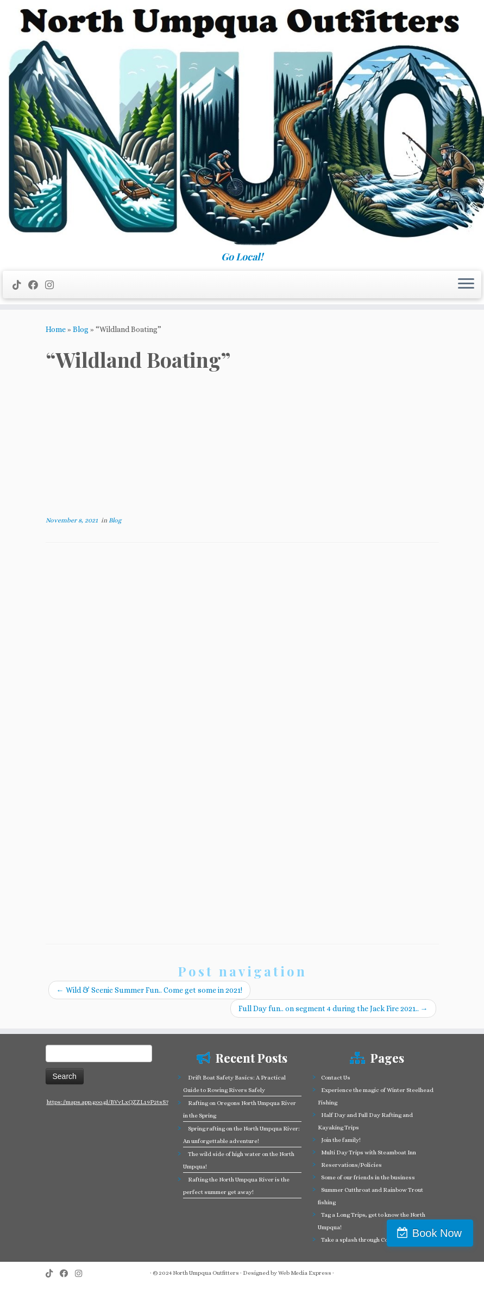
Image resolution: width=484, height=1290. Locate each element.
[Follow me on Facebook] (36, 285)
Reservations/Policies (351, 1164)
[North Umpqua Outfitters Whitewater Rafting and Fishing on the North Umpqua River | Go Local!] (242, 125)
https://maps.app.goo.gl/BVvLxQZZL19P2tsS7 (107, 1102)
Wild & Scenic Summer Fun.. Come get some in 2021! (149, 990)
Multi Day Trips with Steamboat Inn (368, 1152)
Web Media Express (304, 1272)
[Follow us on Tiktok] (20, 285)
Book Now (437, 1233)
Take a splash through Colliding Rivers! (373, 1239)
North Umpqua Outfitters (206, 1272)
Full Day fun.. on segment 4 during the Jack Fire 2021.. (333, 1008)
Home (56, 329)
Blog (81, 329)
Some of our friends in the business (368, 1177)
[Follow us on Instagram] (53, 285)
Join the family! (341, 1140)
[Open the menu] (466, 285)
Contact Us (335, 1077)
